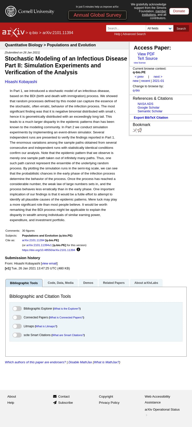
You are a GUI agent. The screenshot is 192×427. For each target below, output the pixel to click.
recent (145, 81)
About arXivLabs (146, 283)
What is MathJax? (106, 362)
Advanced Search (134, 34)
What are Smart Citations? (68, 335)
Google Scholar (148, 107)
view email (49, 263)
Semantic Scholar (150, 111)
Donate (179, 11)
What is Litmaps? (46, 326)
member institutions (154, 13)
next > (158, 76)
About (11, 396)
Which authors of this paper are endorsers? (35, 362)
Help (117, 34)
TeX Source (147, 58)
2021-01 (158, 81)
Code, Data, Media (60, 283)
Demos (88, 283)
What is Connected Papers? (66, 317)
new (136, 81)
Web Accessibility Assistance (157, 399)
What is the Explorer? (67, 308)
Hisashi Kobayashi (21, 82)
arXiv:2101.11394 (33, 240)
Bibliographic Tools (24, 283)
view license (140, 63)
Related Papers (113, 283)
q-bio (33, 33)
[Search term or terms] (127, 28)
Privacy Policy (109, 402)
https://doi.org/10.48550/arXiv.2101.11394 (48, 249)
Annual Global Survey (97, 15)
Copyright (106, 396)
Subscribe (65, 402)
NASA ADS (145, 104)
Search (181, 28)
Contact (64, 396)
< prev (139, 76)
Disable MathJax (80, 362)
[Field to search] (159, 28)
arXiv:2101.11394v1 (39, 245)
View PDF (146, 54)
